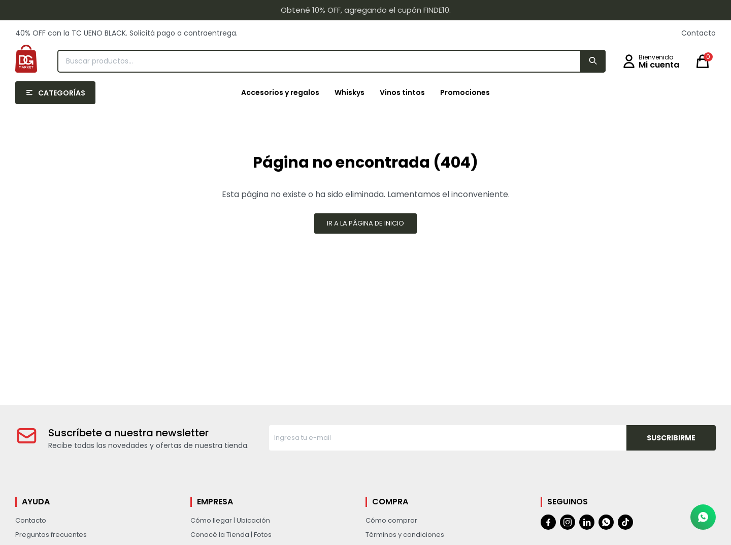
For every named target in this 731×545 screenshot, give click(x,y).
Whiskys (349, 92)
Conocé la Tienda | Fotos (231, 534)
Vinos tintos (402, 92)
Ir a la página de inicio (365, 223)
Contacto (698, 33)
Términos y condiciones (405, 534)
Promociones (465, 92)
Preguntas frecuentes (51, 534)
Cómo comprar (391, 520)
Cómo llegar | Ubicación (230, 520)
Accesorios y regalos (280, 92)
